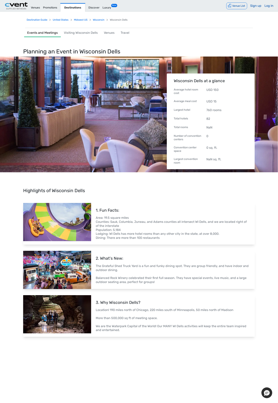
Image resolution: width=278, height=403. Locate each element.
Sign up (255, 6)
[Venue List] (236, 6)
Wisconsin (98, 19)
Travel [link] (125, 33)
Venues (35, 7)
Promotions (50, 7)
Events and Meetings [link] (42, 33)
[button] (266, 392)
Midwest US (80, 19)
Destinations (72, 7)
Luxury (107, 7)
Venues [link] (109, 33)
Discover (93, 7)
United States (61, 19)
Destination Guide (37, 19)
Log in (268, 6)
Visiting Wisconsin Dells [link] (81, 33)
